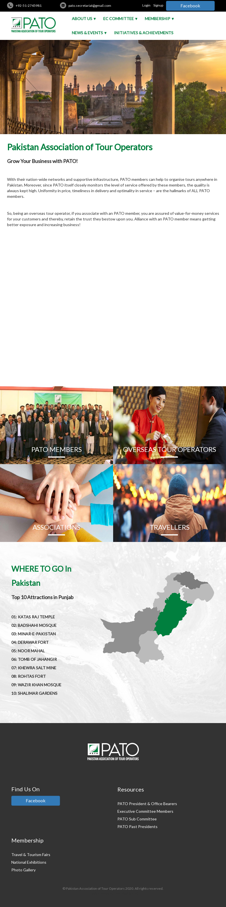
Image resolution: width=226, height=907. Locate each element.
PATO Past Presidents (137, 826)
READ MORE (113, 372)
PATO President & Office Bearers (147, 803)
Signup (158, 5)
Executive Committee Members (145, 811)
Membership (157, 18)
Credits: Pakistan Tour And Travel (113, 893)
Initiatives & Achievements (143, 32)
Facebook (190, 5)
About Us (82, 18)
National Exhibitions (28, 862)
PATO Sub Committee (137, 818)
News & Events (87, 32)
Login (146, 5)
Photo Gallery (23, 869)
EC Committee (118, 18)
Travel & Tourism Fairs (30, 854)
